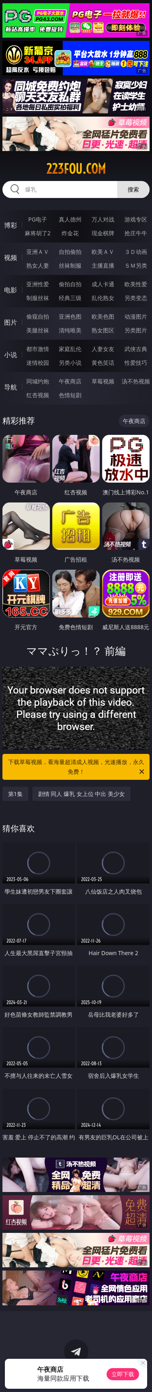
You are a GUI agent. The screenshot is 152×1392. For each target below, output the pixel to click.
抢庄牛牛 (135, 233)
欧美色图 (103, 316)
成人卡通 (103, 284)
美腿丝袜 (37, 330)
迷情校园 (37, 362)
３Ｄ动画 (135, 251)
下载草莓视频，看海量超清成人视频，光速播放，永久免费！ (77, 767)
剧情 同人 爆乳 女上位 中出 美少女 (81, 794)
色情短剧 (70, 395)
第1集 (15, 794)
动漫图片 (135, 316)
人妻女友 (103, 349)
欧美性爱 (135, 284)
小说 (10, 354)
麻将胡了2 (38, 233)
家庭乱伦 (70, 349)
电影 (10, 289)
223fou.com (76, 169)
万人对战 (103, 219)
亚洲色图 (70, 316)
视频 (10, 257)
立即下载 (122, 1374)
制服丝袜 (37, 298)
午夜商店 (70, 381)
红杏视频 (37, 395)
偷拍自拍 (70, 284)
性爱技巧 (135, 362)
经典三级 (70, 298)
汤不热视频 (136, 381)
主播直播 (103, 265)
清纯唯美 (70, 330)
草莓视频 (103, 381)
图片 (10, 322)
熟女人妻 (37, 265)
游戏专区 (135, 219)
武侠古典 (135, 349)
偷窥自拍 (37, 316)
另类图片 (135, 330)
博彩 (10, 225)
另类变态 (135, 298)
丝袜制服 (70, 265)
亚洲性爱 (37, 284)
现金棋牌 (103, 233)
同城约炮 (37, 381)
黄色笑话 (103, 362)
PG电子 (37, 219)
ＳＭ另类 (135, 265)
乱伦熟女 (103, 298)
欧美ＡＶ (103, 251)
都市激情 (37, 349)
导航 (10, 387)
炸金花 (70, 233)
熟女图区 (103, 330)
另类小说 (70, 362)
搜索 (133, 189)
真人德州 (70, 219)
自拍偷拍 (70, 251)
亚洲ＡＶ (37, 251)
